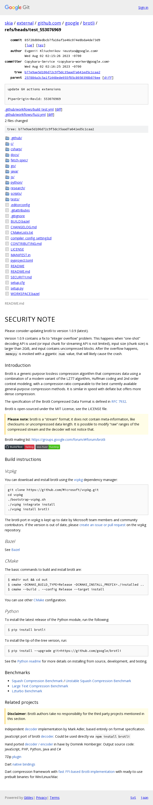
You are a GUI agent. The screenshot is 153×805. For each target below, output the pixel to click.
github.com (49, 23)
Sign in (143, 7)
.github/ (16, 138)
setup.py (17, 288)
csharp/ (16, 149)
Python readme (29, 661)
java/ (14, 171)
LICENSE (17, 249)
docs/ (15, 154)
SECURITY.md (21, 277)
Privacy (41, 797)
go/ (13, 166)
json (144, 797)
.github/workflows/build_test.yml (29, 109)
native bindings (24, 764)
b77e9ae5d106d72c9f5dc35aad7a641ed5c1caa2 (62, 72)
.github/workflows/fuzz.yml (25, 114)
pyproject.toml (22, 260)
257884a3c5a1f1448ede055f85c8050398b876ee (62, 77)
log (29, 45)
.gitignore (18, 216)
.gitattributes (20, 210)
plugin (16, 756)
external (25, 23)
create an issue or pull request (102, 525)
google (72, 23)
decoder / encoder (39, 744)
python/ (16, 182)
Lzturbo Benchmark (27, 691)
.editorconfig (20, 205)
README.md (20, 271)
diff (108, 77)
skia (9, 23)
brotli (89, 23)
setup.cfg (18, 282)
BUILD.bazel (20, 221)
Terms (55, 797)
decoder (31, 729)
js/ (12, 177)
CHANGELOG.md (24, 227)
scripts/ (16, 193)
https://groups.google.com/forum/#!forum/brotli (68, 439)
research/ (18, 188)
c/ (12, 143)
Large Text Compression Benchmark (40, 686)
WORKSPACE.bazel (25, 293)
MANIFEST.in (21, 255)
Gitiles (28, 797)
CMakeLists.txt (22, 232)
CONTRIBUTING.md (26, 243)
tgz (41, 45)
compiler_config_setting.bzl (31, 238)
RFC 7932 (118, 401)
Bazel (15, 549)
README (17, 266)
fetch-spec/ (19, 160)
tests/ (15, 199)
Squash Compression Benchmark (37, 681)
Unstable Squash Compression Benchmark (98, 681)
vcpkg (78, 479)
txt (133, 797)
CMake (39, 600)
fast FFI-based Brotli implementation (86, 771)
